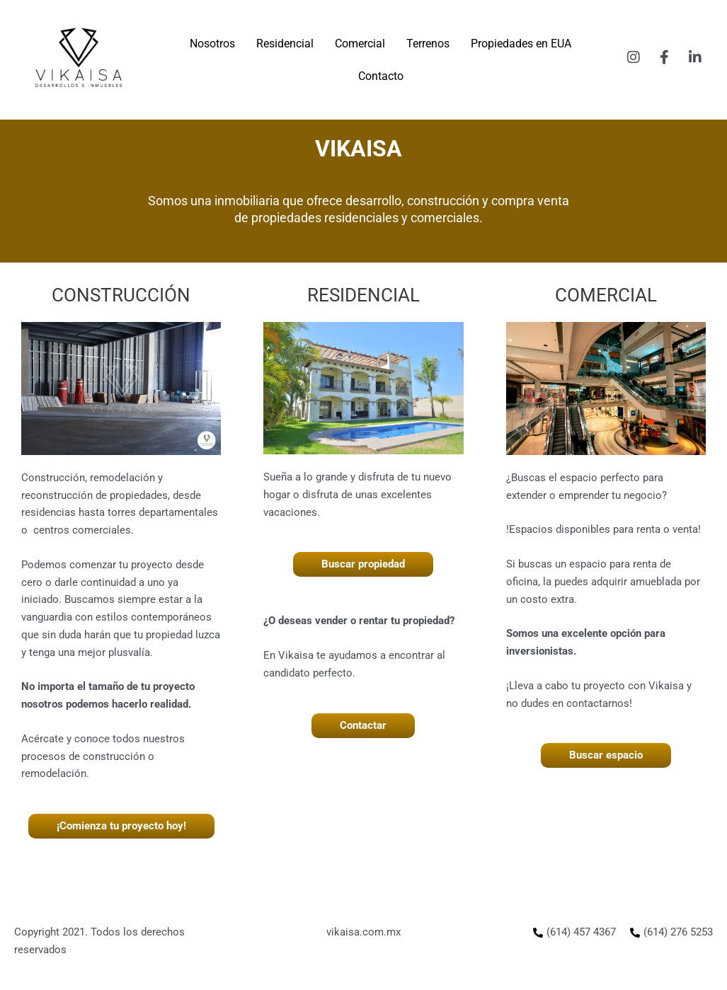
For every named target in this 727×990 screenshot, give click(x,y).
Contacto (380, 76)
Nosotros (212, 43)
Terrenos (428, 43)
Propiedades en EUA (521, 43)
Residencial (285, 43)
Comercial (360, 43)
